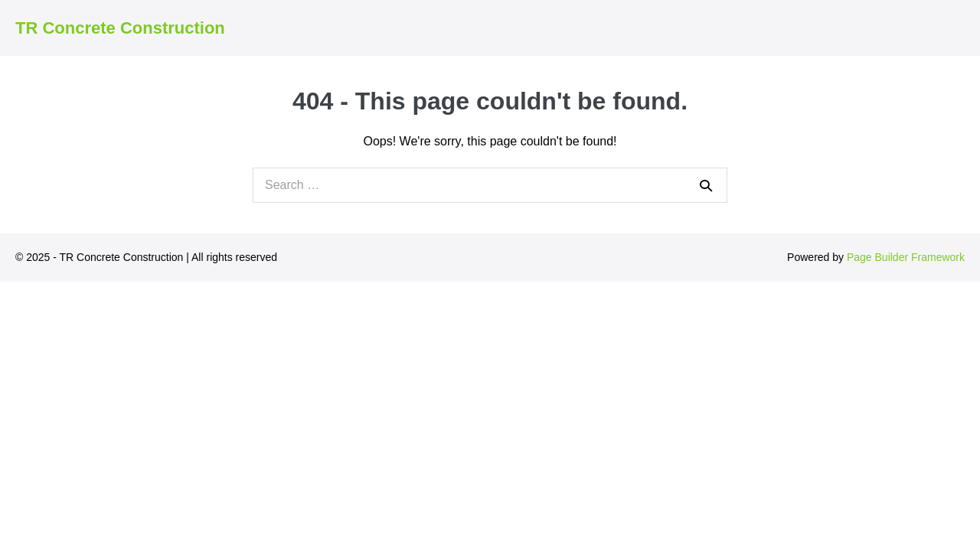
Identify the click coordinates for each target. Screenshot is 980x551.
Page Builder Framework (906, 257)
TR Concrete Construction (120, 27)
